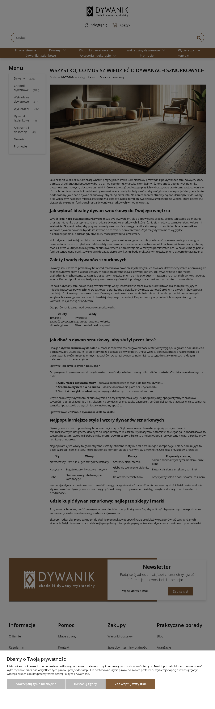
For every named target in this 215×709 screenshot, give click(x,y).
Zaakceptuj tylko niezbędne (35, 684)
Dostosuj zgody (85, 684)
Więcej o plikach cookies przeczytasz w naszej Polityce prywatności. (48, 674)
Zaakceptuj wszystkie (131, 684)
